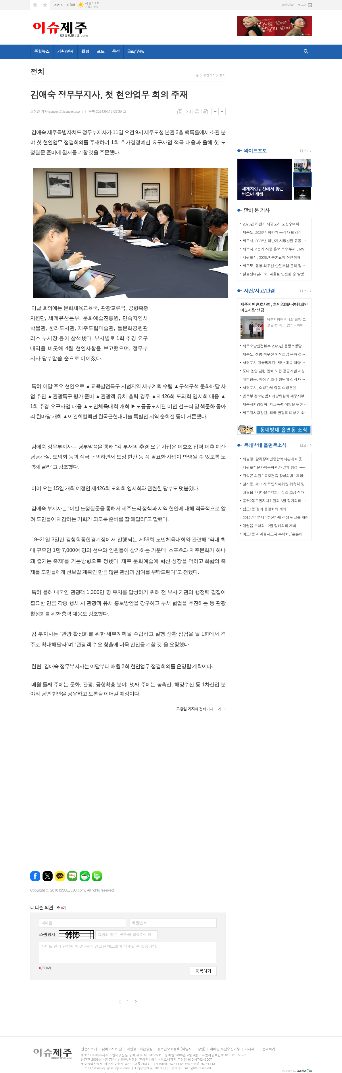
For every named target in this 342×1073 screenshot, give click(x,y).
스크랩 (205, 111)
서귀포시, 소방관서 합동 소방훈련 (269, 387)
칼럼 (85, 51)
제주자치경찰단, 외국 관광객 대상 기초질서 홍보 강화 (276, 412)
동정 (116, 51)
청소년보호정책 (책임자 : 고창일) (181, 1049)
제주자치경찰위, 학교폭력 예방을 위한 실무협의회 (276, 404)
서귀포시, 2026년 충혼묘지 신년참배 (271, 257)
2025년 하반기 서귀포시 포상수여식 (271, 224)
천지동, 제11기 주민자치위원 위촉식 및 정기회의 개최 (276, 484)
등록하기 (203, 971)
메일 (188, 111)
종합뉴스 (41, 51)
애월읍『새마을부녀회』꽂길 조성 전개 (273, 492)
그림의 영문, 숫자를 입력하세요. (124, 934)
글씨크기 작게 (222, 111)
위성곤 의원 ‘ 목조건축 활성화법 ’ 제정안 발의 (276, 475)
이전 (120, 1001)
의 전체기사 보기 (198, 708)
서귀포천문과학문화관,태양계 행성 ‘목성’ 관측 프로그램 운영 (276, 467)
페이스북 (35, 876)
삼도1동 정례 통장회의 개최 (264, 509)
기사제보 (251, 1049)
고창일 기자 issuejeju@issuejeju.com (56, 111)
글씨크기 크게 (215, 111)
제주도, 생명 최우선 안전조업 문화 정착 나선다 (276, 265)
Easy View (135, 51)
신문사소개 (89, 1049)
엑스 (48, 876)
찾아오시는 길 (111, 1049)
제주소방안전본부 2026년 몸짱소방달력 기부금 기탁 (276, 346)
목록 (179, 111)
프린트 (197, 111)
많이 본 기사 (256, 210)
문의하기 (268, 1049)
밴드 (97, 876)
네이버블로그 (72, 876)
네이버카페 (85, 876)
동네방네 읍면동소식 (265, 445)
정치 (222, 75)
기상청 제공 (91, 7)
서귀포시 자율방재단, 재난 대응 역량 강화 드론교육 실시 (276, 362)
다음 (135, 1001)
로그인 (302, 5)
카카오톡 (60, 876)
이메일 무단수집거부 (225, 1049)
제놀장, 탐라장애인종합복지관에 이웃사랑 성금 (276, 459)
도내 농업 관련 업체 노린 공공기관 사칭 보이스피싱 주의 (276, 371)
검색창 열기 (306, 52)
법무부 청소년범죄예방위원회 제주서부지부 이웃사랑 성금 (276, 396)
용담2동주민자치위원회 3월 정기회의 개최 (276, 500)
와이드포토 (255, 150)
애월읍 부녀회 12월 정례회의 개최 (269, 525)
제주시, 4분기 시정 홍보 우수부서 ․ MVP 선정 (276, 249)
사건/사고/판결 (259, 290)
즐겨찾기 (45, 5)
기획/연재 (65, 51)
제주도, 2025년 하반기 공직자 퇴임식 (272, 232)
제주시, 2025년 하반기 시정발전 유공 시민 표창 (276, 240)
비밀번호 (139, 923)
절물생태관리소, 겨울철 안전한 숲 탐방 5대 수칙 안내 (276, 274)
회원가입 (288, 5)
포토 (100, 51)
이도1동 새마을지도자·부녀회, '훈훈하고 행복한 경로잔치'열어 (276, 534)
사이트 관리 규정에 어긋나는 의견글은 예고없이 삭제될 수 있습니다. (99, 946)
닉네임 (46, 923)
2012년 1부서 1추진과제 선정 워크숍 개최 (276, 517)
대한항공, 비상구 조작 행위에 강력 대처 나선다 (276, 379)
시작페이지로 (35, 5)
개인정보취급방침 (139, 1049)
